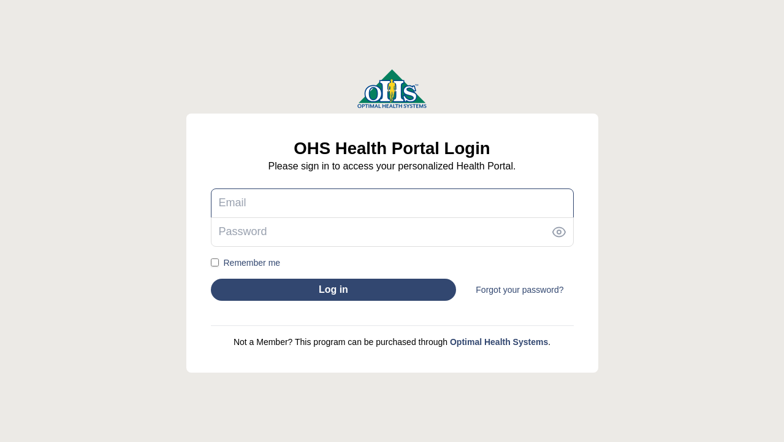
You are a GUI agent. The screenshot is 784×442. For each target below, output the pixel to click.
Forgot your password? (519, 290)
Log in (333, 289)
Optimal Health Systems (499, 342)
